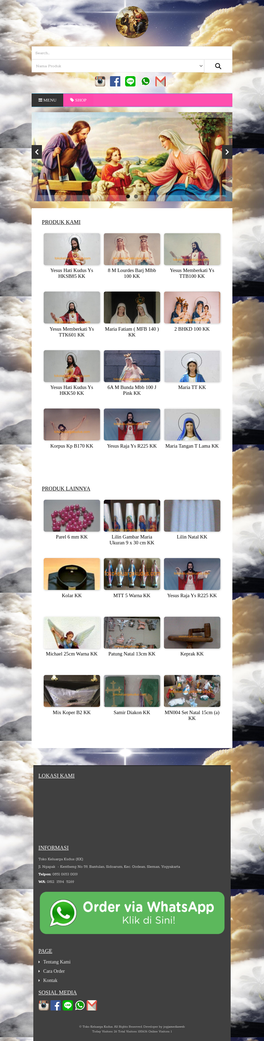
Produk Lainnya (66, 489)
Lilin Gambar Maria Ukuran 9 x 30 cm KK (131, 539)
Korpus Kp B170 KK (71, 446)
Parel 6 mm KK (72, 537)
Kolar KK (72, 595)
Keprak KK (192, 653)
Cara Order (54, 971)
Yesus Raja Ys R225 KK (132, 446)
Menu (47, 100)
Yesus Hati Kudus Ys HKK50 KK (71, 390)
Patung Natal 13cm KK (131, 653)
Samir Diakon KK (131, 712)
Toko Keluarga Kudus (97, 1027)
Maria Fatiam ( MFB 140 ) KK (132, 332)
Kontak (50, 980)
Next (227, 152)
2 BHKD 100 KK (192, 329)
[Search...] (218, 66)
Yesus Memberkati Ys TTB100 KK (192, 273)
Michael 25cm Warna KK (72, 653)
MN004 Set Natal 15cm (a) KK (192, 715)
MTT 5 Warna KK (132, 595)
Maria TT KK (192, 387)
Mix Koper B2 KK (72, 712)
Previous (37, 152)
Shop (78, 100)
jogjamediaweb (174, 1027)
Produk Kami (61, 222)
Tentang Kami (57, 962)
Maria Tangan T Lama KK (192, 446)
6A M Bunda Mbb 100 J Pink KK (132, 390)
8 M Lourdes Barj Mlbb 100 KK (132, 273)
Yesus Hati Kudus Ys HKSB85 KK (71, 273)
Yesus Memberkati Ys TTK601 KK (72, 332)
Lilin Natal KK (192, 537)
